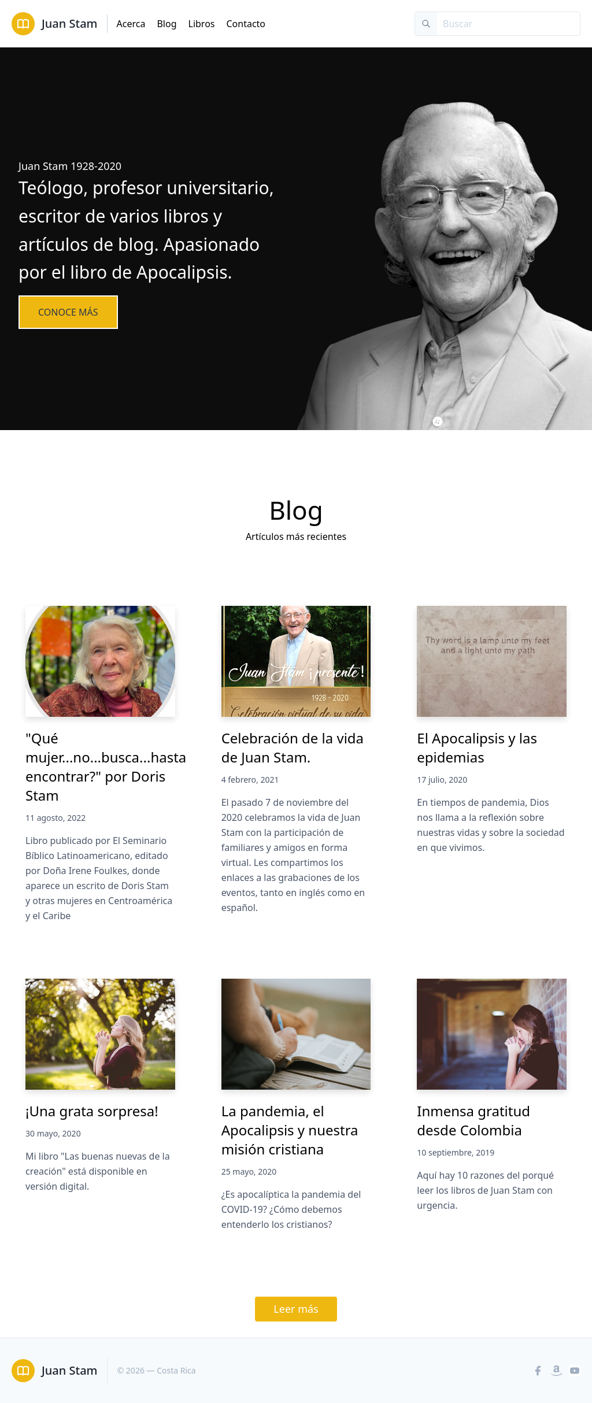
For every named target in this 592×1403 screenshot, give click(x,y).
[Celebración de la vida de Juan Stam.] (296, 661)
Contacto (245, 23)
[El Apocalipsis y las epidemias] (492, 661)
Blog (166, 23)
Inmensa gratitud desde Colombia (473, 1120)
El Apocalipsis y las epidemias (477, 747)
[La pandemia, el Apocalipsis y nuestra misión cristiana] (296, 1034)
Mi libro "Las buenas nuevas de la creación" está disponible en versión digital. (97, 1171)
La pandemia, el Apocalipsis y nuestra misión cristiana (289, 1129)
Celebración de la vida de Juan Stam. (292, 747)
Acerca (131, 23)
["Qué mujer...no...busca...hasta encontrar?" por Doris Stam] (100, 661)
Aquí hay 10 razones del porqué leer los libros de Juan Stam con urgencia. (485, 1190)
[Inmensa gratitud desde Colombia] (492, 1034)
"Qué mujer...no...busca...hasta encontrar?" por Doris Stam (105, 766)
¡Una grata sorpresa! (91, 1110)
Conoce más (68, 312)
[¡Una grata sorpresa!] (100, 1034)
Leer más (295, 1309)
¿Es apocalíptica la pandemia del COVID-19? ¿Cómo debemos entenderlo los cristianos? (291, 1209)
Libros (201, 23)
